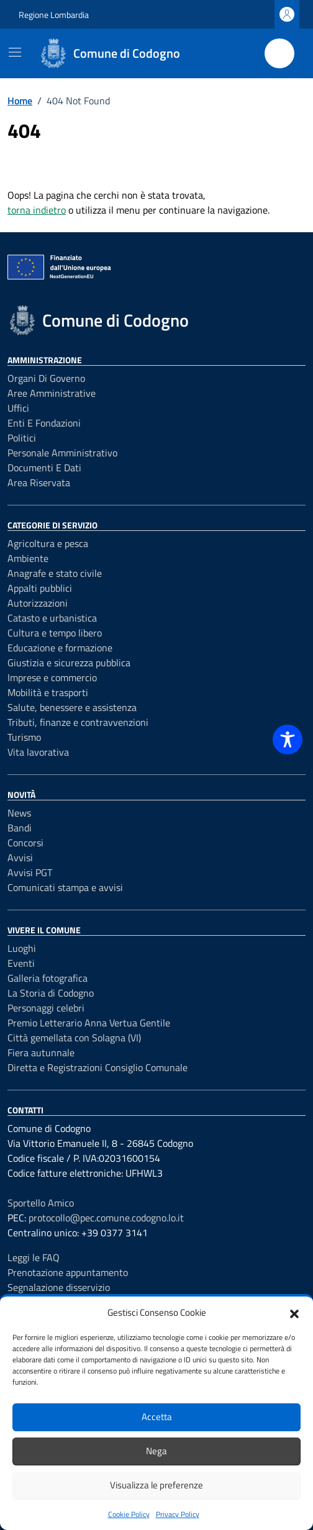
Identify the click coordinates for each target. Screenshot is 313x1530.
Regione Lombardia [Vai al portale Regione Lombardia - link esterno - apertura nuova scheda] (54, 14)
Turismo (24, 737)
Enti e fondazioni (44, 422)
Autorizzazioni (37, 602)
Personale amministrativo (62, 452)
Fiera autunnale (41, 1052)
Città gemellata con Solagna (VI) (74, 1037)
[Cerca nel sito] (279, 53)
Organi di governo (46, 378)
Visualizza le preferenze (156, 1485)
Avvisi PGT (29, 872)
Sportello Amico (40, 1202)
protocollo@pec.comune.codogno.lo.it (106, 1217)
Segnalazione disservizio (58, 1287)
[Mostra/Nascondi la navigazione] (14, 52)
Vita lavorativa (38, 752)
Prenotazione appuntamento (67, 1272)
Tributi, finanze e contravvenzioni (77, 722)
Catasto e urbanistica (52, 617)
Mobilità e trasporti (47, 692)
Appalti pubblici (39, 588)
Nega (156, 1451)
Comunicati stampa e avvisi (65, 887)
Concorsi (25, 842)
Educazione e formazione (59, 647)
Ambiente (27, 558)
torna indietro (36, 209)
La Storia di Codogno (50, 992)
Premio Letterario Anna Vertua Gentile (88, 1022)
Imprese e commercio (52, 677)
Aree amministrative (51, 393)
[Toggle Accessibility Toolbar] (287, 739)
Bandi (19, 827)
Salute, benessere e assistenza (72, 707)
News (19, 812)
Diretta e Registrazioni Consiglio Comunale (97, 1067)
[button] (294, 1312)
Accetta (157, 1417)
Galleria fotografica (47, 978)
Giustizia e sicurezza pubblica (68, 662)
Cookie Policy (129, 1514)
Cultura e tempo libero (54, 632)
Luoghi (21, 948)
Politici (21, 437)
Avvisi (20, 857)
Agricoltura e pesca (47, 543)
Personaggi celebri (45, 1007)
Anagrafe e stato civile (54, 573)
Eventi (21, 963)
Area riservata (38, 482)
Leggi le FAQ (33, 1257)
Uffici (18, 408)
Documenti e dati (44, 467)
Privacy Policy (177, 1514)
